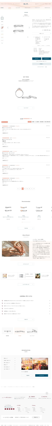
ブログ (45, 425)
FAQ (48, 425)
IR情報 (5, 425)
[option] (18, 28)
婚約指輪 (2, 7)
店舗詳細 (27, 375)
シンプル (40, 50)
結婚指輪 (9, 7)
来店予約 (45, 396)
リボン (6, 130)
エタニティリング (27, 7)
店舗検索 (33, 396)
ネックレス (27, 411)
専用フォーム (16, 398)
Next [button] (29, 27)
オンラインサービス (40, 66)
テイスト (35, 50)
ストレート (40, 48)
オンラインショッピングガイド (23, 425)
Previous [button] (8, 27)
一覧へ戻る (26, 12)
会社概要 (2, 425)
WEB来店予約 (46, 58)
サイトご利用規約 (10, 425)
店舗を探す (37, 58)
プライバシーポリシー (15, 425)
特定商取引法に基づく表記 (32, 425)
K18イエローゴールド (45, 51)
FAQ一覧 (26, 319)
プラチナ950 (40, 51)
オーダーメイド (37, 7)
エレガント (43, 50)
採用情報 (37, 425)
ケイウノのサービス (26, 284)
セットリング (18, 7)
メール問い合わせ (7, 397)
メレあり (40, 49)
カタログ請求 (41, 425)
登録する (36, 417)
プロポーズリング (47, 7)
